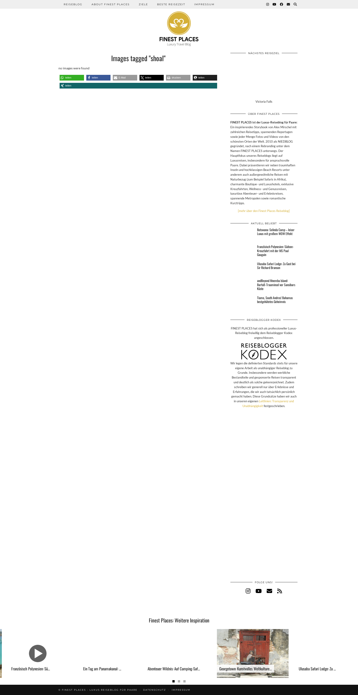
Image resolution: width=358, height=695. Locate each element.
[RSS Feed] (279, 591)
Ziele (143, 4)
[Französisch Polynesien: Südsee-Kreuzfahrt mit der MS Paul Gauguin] (242, 251)
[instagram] (248, 591)
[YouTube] (275, 4)
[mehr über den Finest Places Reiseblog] (264, 211)
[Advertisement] (263, 499)
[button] (72, 78)
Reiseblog (73, 4)
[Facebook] (282, 4)
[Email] (288, 4)
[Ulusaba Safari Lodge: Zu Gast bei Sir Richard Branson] (242, 268)
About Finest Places (111, 4)
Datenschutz (154, 689)
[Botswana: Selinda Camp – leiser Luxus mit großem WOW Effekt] (242, 234)
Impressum (204, 4)
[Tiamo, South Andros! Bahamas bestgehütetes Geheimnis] (242, 302)
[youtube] (258, 591)
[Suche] (295, 4)
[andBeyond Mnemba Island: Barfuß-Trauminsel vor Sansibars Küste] (242, 285)
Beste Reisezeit (171, 4)
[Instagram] (267, 4)
